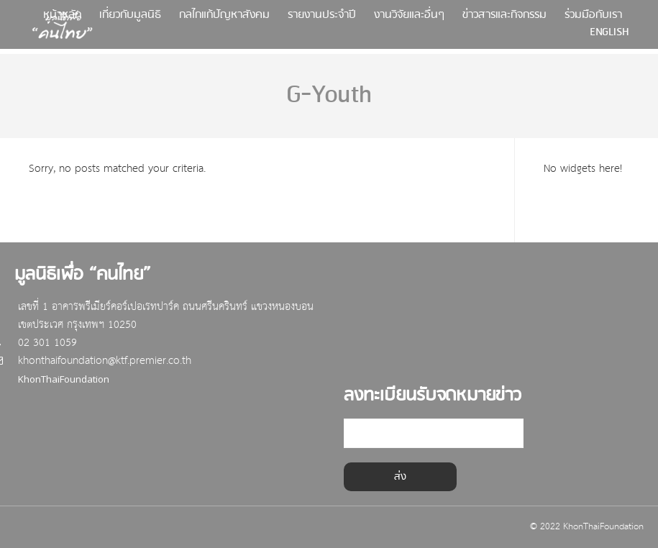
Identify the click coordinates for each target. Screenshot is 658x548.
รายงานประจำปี (322, 18)
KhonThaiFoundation (67, 379)
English (609, 35)
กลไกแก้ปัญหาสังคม (224, 18)
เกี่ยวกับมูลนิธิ (130, 18)
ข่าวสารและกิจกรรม (504, 18)
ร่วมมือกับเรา (593, 18)
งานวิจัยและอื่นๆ (409, 18)
